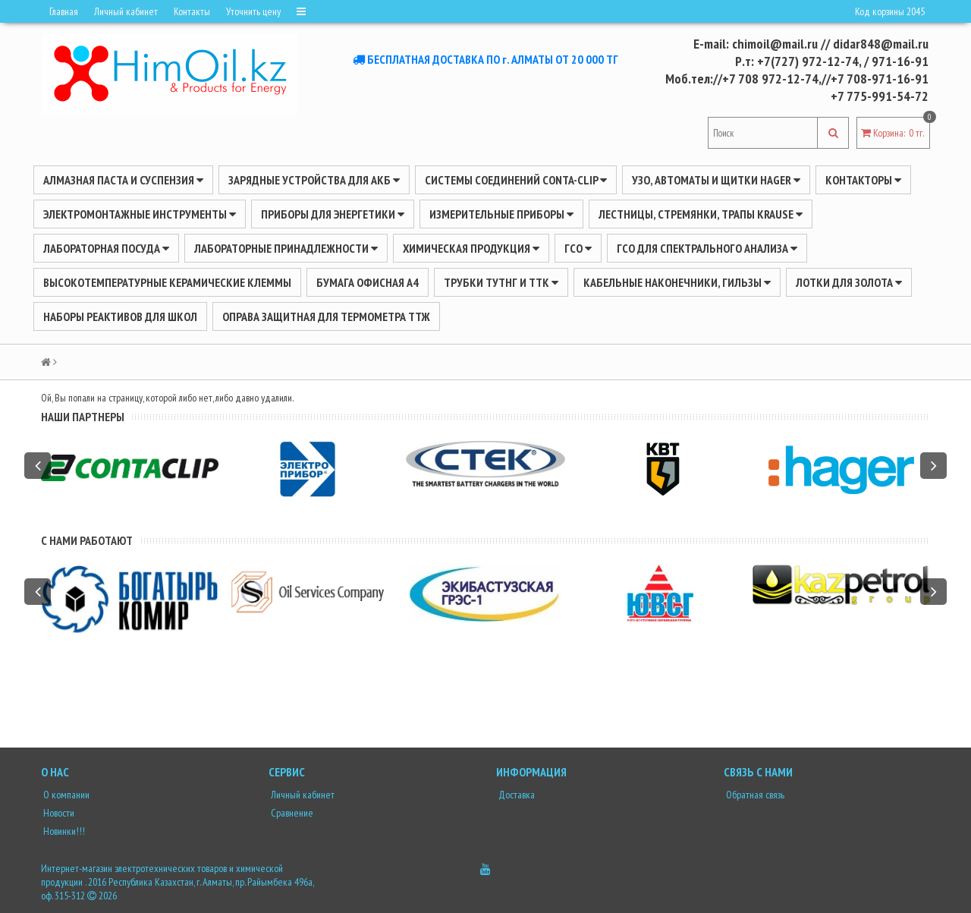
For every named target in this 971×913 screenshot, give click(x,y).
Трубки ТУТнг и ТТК (501, 282)
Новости (57, 813)
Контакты (192, 11)
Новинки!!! (63, 831)
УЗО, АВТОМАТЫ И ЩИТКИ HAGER (716, 180)
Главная (63, 11)
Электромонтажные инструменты (139, 214)
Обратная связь (754, 794)
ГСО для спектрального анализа (707, 248)
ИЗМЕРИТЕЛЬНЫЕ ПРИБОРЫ (501, 214)
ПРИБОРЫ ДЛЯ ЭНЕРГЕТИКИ (332, 214)
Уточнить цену (253, 11)
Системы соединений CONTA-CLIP (516, 180)
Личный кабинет (126, 11)
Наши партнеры (82, 416)
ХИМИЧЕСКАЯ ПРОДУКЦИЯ (471, 248)
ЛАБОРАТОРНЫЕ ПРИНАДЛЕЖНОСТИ (286, 248)
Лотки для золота (849, 282)
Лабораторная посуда (106, 248)
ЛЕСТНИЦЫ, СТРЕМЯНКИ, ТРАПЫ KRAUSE (701, 214)
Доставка (515, 794)
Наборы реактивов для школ (120, 316)
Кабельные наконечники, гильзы (677, 282)
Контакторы (863, 180)
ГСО (578, 248)
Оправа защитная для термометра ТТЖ (326, 316)
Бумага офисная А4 (367, 282)
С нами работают (87, 540)
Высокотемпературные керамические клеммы (167, 282)
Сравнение (291, 813)
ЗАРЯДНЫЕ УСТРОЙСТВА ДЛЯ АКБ (314, 180)
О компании (65, 794)
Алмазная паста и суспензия (123, 180)
